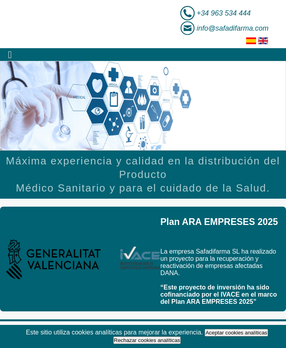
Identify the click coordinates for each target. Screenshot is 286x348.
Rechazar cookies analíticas (147, 340)
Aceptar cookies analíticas (236, 333)
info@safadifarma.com (232, 28)
